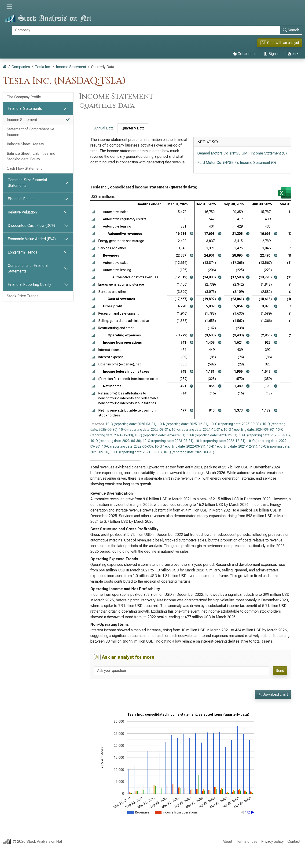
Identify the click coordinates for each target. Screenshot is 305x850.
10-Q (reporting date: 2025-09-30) (235, 424)
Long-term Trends (22, 252)
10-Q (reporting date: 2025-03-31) (144, 429)
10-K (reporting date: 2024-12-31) (197, 429)
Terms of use (246, 841)
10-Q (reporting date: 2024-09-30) (249, 429)
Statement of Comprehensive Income (30, 132)
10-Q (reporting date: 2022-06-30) (127, 446)
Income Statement (71, 67)
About (227, 841)
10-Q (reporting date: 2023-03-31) (168, 441)
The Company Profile (24, 97)
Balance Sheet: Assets (25, 144)
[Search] (146, 30)
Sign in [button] (271, 54)
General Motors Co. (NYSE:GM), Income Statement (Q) (242, 153)
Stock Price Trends (22, 296)
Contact (293, 841)
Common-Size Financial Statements (27, 183)
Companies (20, 67)
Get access (244, 54)
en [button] (291, 54)
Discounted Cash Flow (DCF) (31, 225)
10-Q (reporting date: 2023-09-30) (264, 435)
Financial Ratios (20, 199)
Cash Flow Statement (24, 168)
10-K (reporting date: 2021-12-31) (232, 446)
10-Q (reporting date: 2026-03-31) (131, 424)
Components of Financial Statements (28, 268)
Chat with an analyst (279, 42)
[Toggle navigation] (9, 6)
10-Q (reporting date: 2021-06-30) (136, 452)
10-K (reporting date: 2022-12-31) (220, 441)
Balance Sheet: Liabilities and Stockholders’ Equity (31, 156)
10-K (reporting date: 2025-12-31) (183, 424)
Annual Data (104, 128)
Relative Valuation (22, 212)
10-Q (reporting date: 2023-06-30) (115, 441)
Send (280, 670)
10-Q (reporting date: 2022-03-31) (179, 446)
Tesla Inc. (43, 67)
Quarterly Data (132, 128)
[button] (93, 212)
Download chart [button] (273, 694)
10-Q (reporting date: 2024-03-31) (160, 435)
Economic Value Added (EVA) (32, 239)
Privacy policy (272, 841)
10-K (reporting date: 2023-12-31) (212, 435)
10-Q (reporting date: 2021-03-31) (188, 452)
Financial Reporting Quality (29, 284)
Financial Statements (25, 108)
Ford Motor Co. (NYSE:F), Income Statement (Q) (236, 162)
